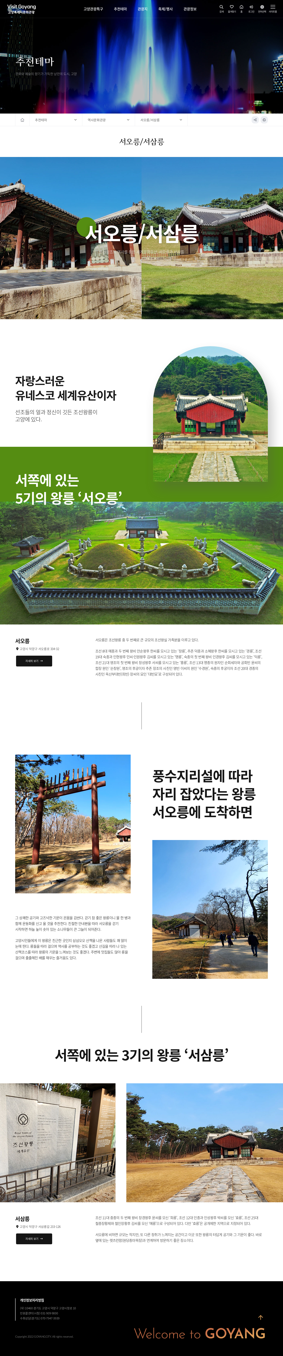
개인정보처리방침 (32, 1300)
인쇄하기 (264, 119)
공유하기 (255, 119)
